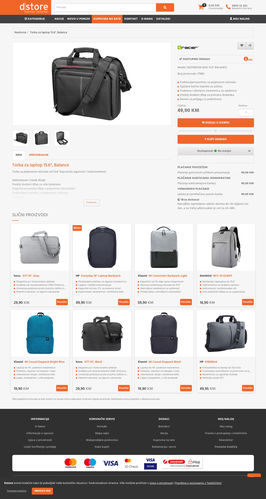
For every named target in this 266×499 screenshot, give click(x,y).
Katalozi (163, 19)
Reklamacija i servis (164, 447)
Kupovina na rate (107, 19)
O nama (147, 19)
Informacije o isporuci (40, 433)
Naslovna (20, 32)
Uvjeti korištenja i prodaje (40, 447)
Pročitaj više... (91, 202)
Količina (243, 106)
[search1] (165, 7)
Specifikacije (39, 155)
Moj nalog (240, 19)
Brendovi (164, 426)
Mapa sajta (102, 433)
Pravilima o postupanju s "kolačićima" (198, 483)
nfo (248, 59)
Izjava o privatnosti (40, 440)
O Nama (40, 426)
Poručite (62, 302)
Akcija (164, 433)
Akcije (59, 19)
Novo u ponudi (78, 19)
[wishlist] (242, 45)
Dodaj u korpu (216, 122)
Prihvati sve (42, 491)
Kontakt (131, 19)
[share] (250, 45)
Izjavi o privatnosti (161, 483)
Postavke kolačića (16, 491)
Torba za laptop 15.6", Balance (48, 32)
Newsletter (226, 440)
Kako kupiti (102, 447)
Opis (19, 155)
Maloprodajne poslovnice (102, 440)
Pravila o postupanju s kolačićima (226, 433)
